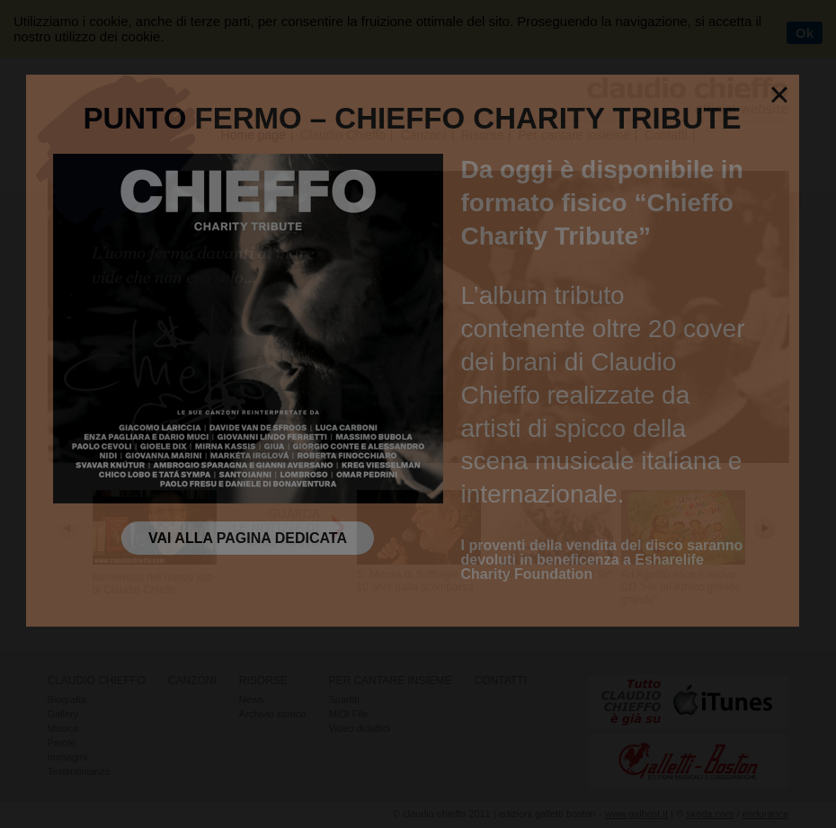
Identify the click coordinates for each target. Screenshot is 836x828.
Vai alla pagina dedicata (247, 538)
